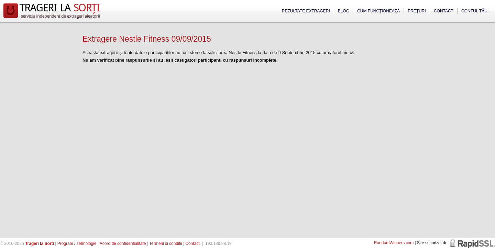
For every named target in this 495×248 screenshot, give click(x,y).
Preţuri (417, 11)
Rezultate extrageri (306, 11)
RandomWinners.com (394, 242)
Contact (443, 11)
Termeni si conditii (165, 243)
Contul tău (474, 11)
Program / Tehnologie (77, 243)
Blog (343, 11)
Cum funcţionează (378, 11)
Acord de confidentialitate (123, 243)
